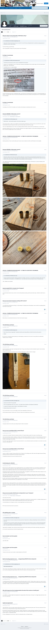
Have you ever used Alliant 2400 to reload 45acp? (13, 430)
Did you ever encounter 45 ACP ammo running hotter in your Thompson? (18, 493)
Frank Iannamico (15, 60)
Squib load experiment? (8, 602)
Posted (6, 38)
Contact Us (26, 626)
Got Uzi (14, 154)
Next (8, 620)
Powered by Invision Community (24, 628)
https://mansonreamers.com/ (8, 566)
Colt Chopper (15, 400)
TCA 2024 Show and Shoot (8, 324)
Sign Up (46, 3)
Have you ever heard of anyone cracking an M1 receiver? (15, 300)
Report (45, 35)
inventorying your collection (9, 463)
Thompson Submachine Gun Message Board (10, 36)
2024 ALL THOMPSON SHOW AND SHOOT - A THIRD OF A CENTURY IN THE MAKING (20, 136)
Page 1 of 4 (14, 620)
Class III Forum (5, 56)
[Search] (36, 8)
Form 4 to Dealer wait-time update (10, 536)
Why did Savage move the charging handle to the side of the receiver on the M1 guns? (21, 590)
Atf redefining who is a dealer (9, 512)
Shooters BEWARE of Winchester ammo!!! (11, 113)
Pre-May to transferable (8, 55)
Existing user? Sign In (39, 3)
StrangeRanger (15, 40)
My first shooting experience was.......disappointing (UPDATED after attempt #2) (19, 558)
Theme (22, 626)
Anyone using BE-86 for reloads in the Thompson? (13, 288)
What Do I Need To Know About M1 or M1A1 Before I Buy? (14, 35)
